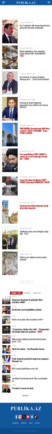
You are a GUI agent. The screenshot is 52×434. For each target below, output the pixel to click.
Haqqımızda (15, 423)
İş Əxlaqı (37, 423)
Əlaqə (30, 423)
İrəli (29, 282)
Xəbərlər (24, 423)
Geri (22, 282)
